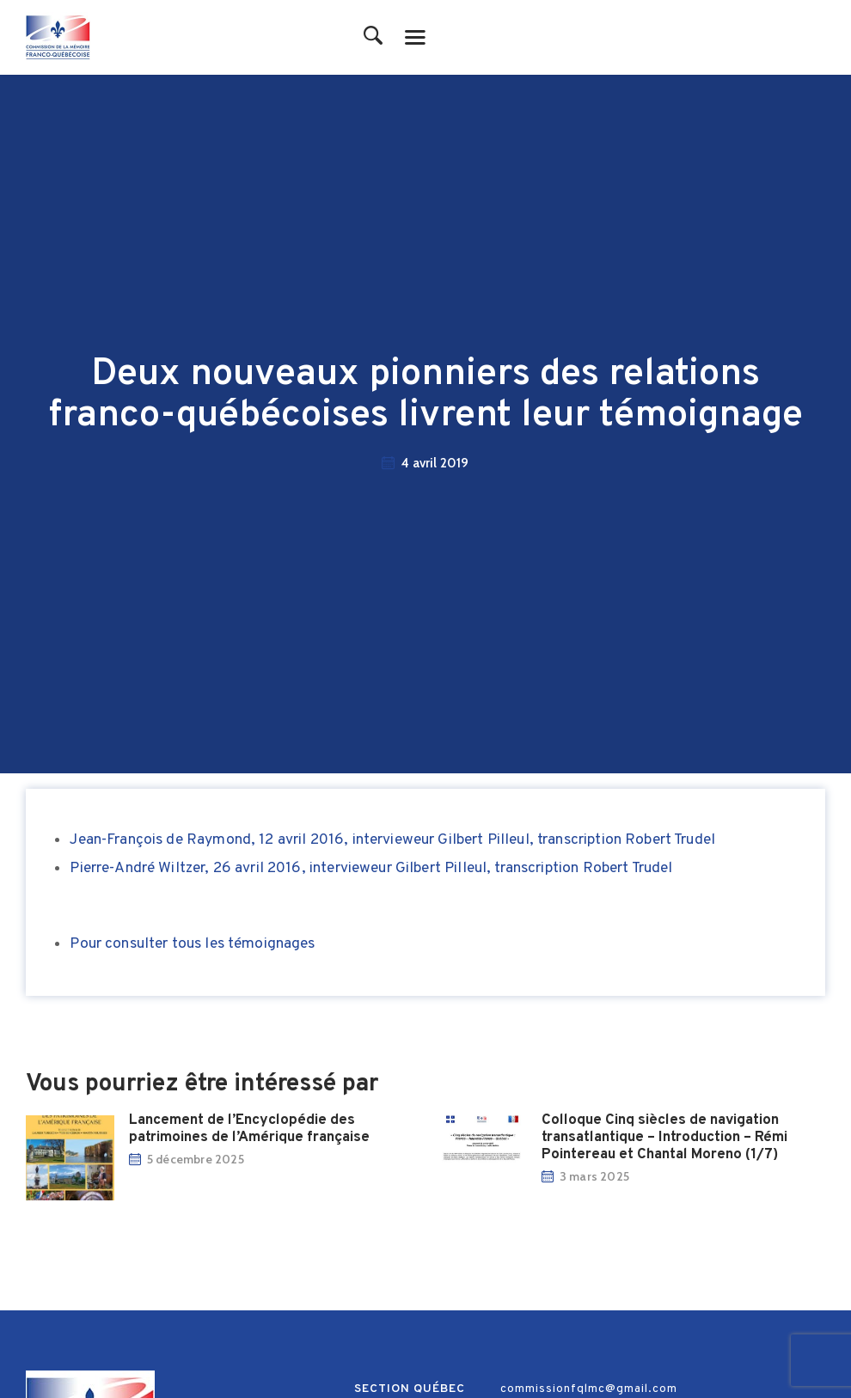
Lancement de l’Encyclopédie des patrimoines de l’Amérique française (252, 1129)
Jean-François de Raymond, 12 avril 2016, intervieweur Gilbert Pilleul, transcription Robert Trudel (392, 840)
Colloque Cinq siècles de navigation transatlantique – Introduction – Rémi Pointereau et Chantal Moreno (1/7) (667, 1137)
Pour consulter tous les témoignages (192, 944)
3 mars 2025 (597, 1176)
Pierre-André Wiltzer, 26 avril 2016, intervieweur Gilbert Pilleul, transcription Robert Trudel (371, 868)
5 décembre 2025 (198, 1159)
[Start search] (373, 36)
